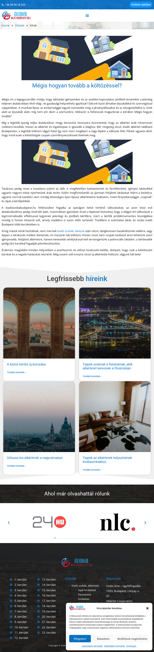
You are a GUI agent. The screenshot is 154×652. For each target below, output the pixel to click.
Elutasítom (103, 638)
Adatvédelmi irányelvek (92, 646)
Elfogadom (80, 638)
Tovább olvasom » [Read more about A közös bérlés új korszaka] (16, 372)
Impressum (131, 646)
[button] (147, 608)
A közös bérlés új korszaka (26, 364)
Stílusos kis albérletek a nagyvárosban (35, 458)
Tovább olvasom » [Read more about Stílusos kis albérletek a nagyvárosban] (16, 466)
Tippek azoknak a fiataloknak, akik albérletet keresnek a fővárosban (107, 366)
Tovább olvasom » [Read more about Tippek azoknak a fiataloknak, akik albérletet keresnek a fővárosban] (92, 376)
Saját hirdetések (87, 590)
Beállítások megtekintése (132, 638)
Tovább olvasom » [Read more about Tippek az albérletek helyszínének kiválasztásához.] (92, 470)
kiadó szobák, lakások (70, 231)
